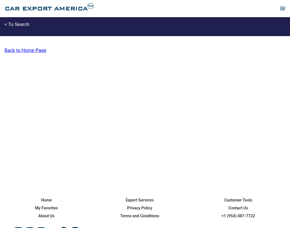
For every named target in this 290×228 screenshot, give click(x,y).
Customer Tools (238, 200)
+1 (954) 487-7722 (238, 216)
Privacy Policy (139, 208)
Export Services (140, 200)
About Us (46, 216)
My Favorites (46, 208)
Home (46, 200)
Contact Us (238, 208)
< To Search (17, 24)
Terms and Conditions (139, 216)
